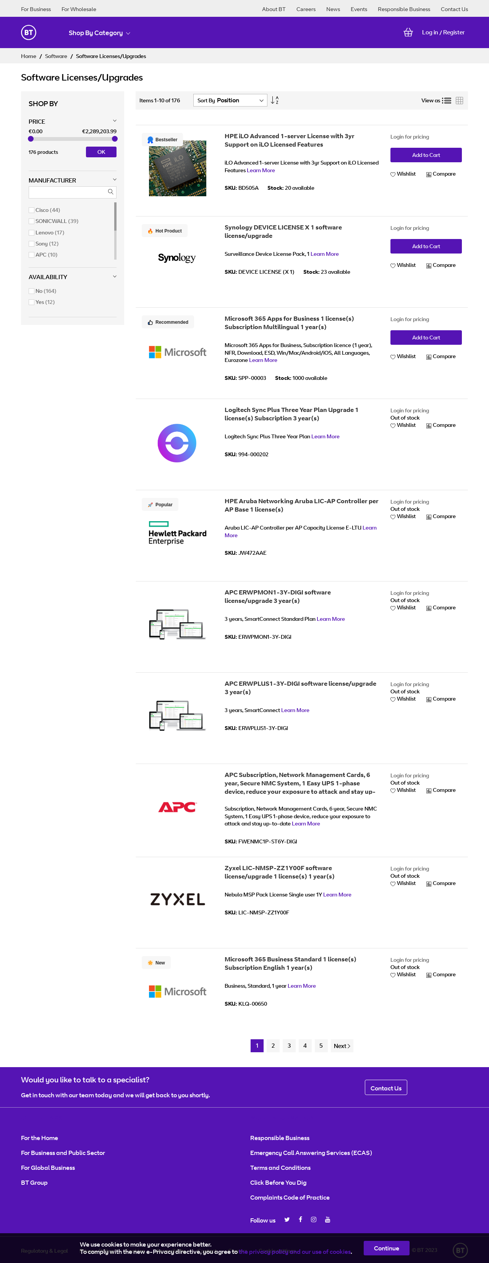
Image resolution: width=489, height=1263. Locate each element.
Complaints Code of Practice (290, 1197)
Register (454, 32)
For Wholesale (79, 9)
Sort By (206, 100)
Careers (306, 9)
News (333, 9)
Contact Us (454, 9)
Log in (430, 32)
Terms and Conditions (280, 1167)
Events (359, 9)
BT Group (34, 1182)
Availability (48, 277)
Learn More (261, 170)
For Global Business (48, 1167)
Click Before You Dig (278, 1182)
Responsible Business (404, 9)
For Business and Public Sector (63, 1152)
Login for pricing (409, 136)
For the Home (39, 1138)
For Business (36, 9)
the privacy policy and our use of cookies (295, 1251)
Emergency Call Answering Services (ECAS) (311, 1152)
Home (29, 56)
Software (56, 56)
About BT (274, 9)
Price (37, 121)
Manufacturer (52, 180)
